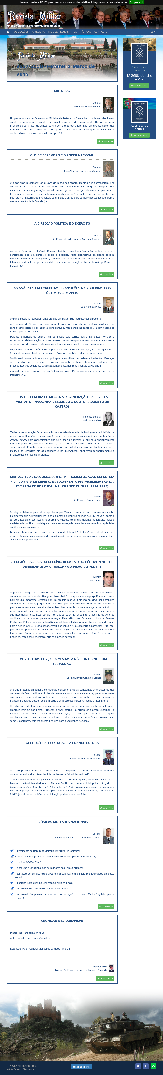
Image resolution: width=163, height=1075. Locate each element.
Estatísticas (83, 31)
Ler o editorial (105, 141)
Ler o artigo (106, 209)
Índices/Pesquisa (60, 31)
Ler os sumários (139, 85)
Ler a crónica (106, 907)
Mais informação (139, 135)
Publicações (21, 31)
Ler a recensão (105, 978)
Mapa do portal (81, 1066)
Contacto (101, 31)
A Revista (39, 31)
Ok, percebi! (136, 2)
